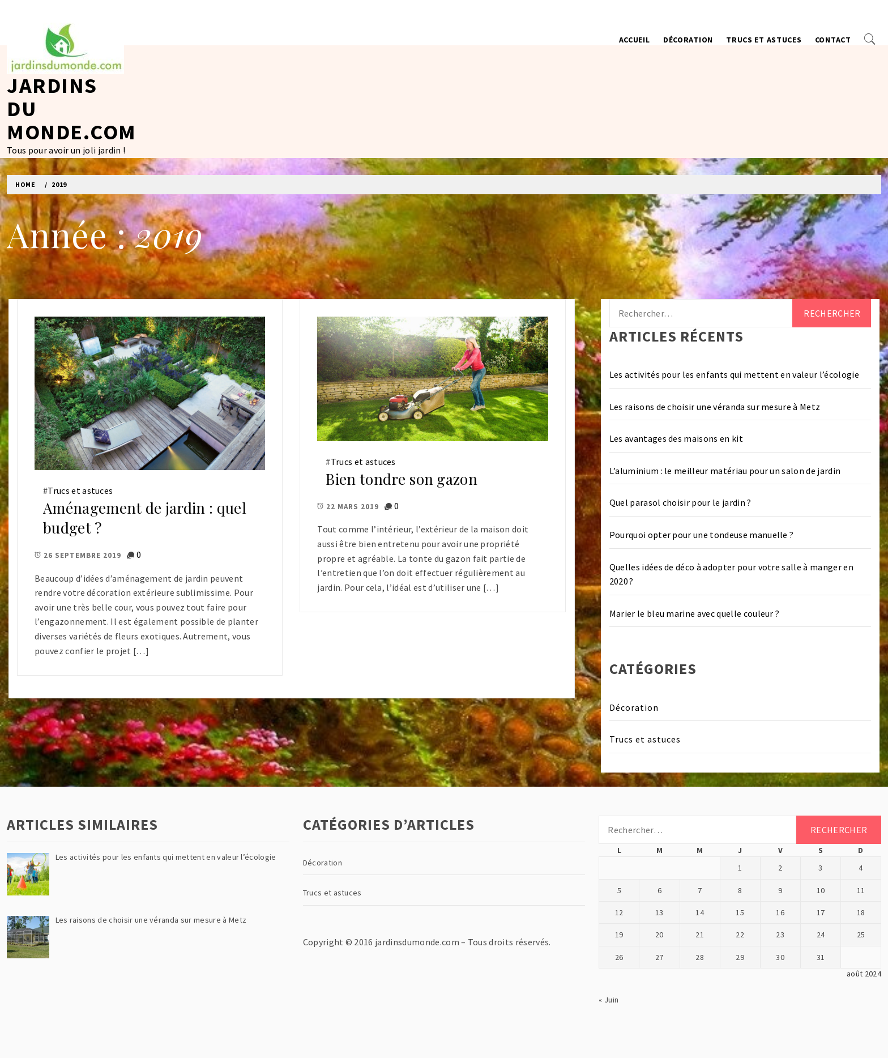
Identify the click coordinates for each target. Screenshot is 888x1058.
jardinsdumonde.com (417, 942)
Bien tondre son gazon (401, 479)
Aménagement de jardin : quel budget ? (144, 517)
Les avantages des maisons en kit (676, 438)
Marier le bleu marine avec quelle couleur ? (694, 613)
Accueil (634, 40)
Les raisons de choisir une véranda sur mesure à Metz (715, 406)
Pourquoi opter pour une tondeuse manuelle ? (701, 534)
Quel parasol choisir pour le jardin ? (680, 502)
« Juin (608, 1000)
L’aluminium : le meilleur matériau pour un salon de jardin (725, 470)
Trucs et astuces (763, 40)
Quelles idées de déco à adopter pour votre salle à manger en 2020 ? (731, 574)
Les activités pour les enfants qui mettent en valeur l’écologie (734, 374)
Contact (833, 40)
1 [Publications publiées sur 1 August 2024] (740, 868)
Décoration (688, 40)
